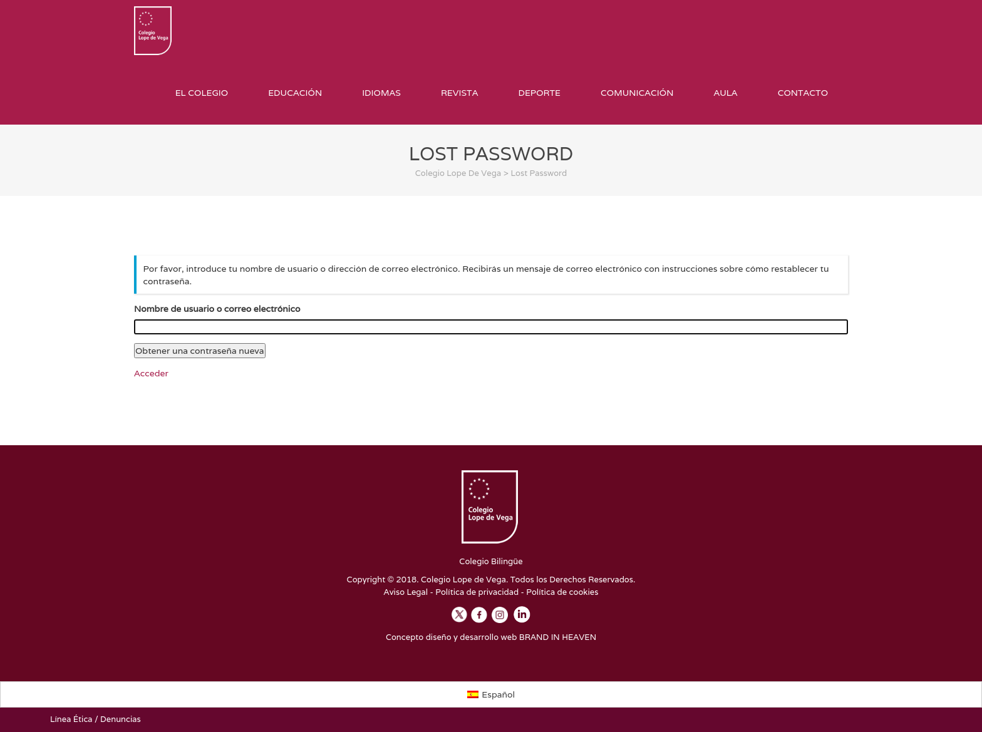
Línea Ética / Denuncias (95, 719)
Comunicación (637, 92)
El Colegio (202, 92)
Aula (725, 92)
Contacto (803, 92)
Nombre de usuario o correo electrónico (217, 309)
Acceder (151, 373)
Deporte (539, 92)
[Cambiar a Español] (491, 694)
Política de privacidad (477, 592)
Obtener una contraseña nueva (199, 351)
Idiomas (381, 92)
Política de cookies (562, 592)
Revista (459, 92)
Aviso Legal (406, 592)
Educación (295, 92)
